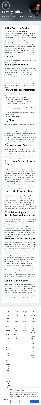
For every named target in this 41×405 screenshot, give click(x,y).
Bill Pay (25, 330)
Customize (15, 401)
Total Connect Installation (8, 372)
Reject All (25, 401)
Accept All (34, 401)
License (16, 334)
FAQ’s (24, 328)
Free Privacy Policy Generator (26, 54)
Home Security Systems (8, 324)
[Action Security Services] (5, 5)
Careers (16, 328)
